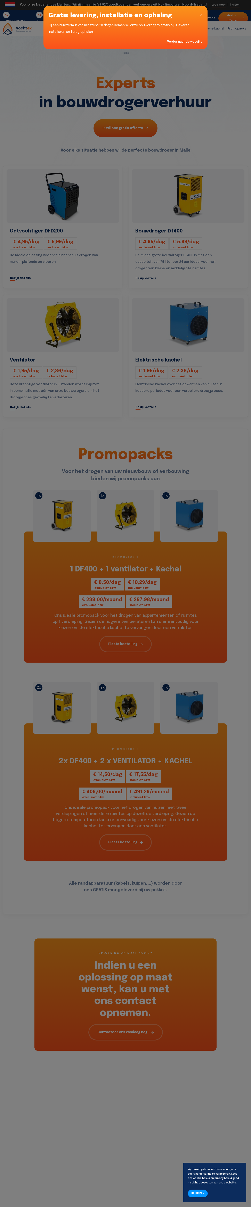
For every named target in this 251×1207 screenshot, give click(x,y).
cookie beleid (201, 1178)
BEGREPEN (197, 1193)
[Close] (201, 15)
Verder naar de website (184, 41)
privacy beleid (223, 1178)
